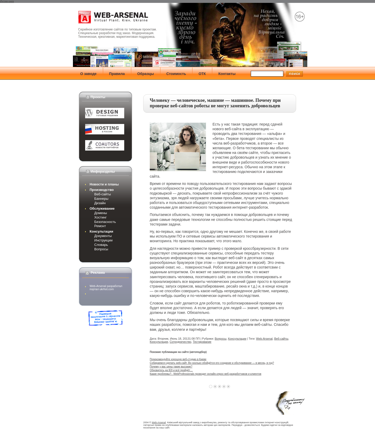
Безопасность (105, 222)
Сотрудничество (180, 341)
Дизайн (100, 203)
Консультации (237, 338)
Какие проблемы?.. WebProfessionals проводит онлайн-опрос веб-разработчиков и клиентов (205, 373)
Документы (103, 236)
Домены (100, 213)
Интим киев (7, 1)
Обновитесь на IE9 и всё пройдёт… (171, 370)
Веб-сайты (102, 194)
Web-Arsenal (264, 338)
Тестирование (202, 341)
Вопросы (101, 249)
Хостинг (100, 217)
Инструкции (103, 240)
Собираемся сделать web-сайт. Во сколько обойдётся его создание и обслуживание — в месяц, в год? (212, 363)
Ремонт (100, 226)
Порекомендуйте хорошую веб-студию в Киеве (178, 359)
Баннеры (101, 199)
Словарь (101, 245)
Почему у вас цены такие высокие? (171, 366)
